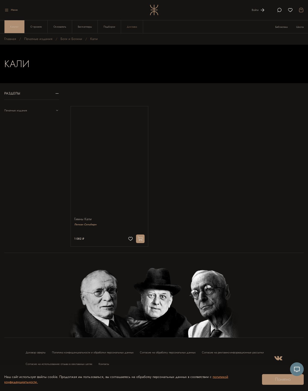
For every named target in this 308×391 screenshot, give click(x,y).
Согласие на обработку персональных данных (167, 350)
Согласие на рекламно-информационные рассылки (233, 350)
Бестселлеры (85, 27)
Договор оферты (36, 350)
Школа (300, 27)
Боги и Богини (71, 38)
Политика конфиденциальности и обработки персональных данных (92, 350)
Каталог (14, 27)
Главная (10, 38)
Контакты (104, 362)
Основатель (59, 27)
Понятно (283, 379)
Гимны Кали (83, 217)
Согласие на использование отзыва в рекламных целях (59, 362)
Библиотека (281, 27)
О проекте (36, 27)
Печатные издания (38, 38)
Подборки (109, 27)
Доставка (132, 27)
